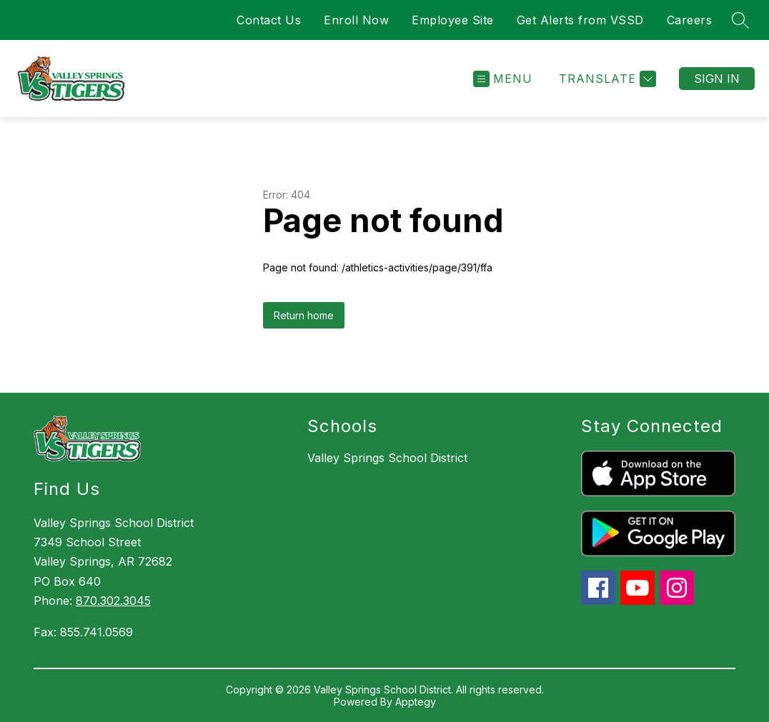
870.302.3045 (113, 600)
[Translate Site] (605, 79)
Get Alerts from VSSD (580, 20)
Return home (304, 315)
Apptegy (415, 702)
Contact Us (269, 20)
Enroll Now (356, 20)
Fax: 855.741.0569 (83, 632)
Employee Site (453, 20)
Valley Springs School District (387, 458)
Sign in (717, 78)
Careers (690, 20)
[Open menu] (502, 79)
